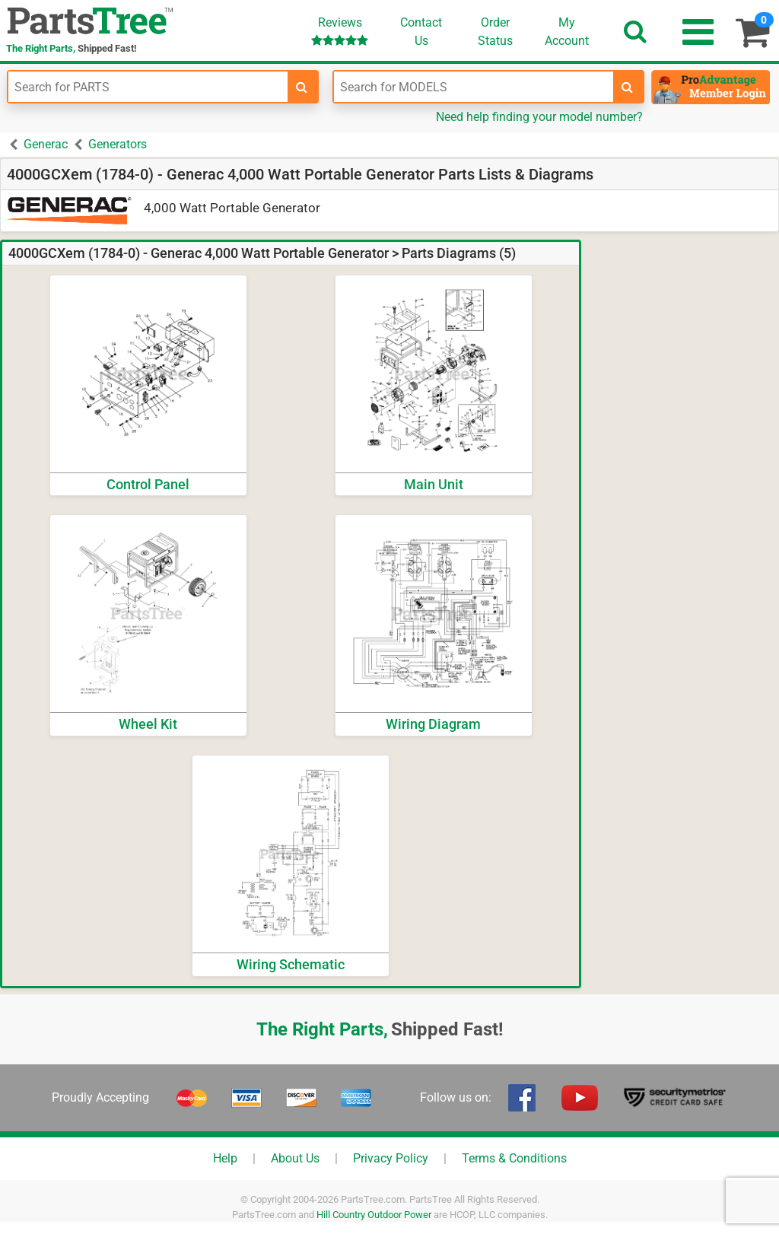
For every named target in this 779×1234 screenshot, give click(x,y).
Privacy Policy (390, 1158)
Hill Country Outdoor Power (373, 1214)
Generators (117, 144)
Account (567, 31)
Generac (46, 144)
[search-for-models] (627, 87)
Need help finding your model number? (539, 117)
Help (225, 1158)
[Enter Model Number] (473, 87)
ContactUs (421, 31)
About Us (295, 1158)
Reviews (339, 30)
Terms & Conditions (514, 1158)
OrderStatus (495, 31)
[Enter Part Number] (148, 87)
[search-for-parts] (302, 87)
